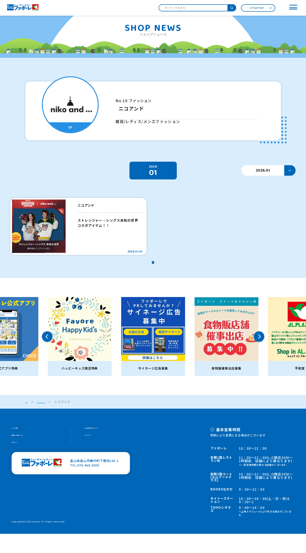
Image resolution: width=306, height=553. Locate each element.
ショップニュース (55, 421)
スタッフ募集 (21, 448)
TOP (28, 421)
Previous (47, 355)
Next (259, 355)
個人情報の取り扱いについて (106, 448)
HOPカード (20, 466)
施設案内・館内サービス (30, 457)
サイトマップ (95, 457)
